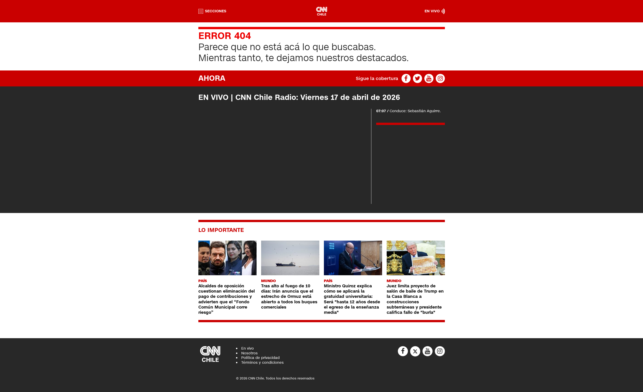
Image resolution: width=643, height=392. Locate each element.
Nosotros (249, 353)
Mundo (268, 280)
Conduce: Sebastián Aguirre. (408, 111)
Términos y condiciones (262, 362)
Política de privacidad (260, 357)
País (202, 280)
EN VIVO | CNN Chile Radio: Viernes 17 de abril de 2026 (299, 97)
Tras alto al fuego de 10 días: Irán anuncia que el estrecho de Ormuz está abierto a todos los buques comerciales (289, 296)
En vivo (247, 348)
